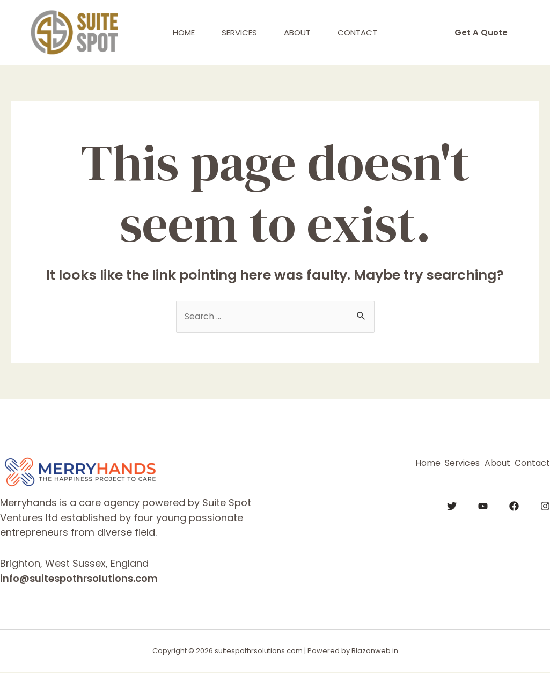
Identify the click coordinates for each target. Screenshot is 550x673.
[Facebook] (514, 504)
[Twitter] (452, 504)
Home (184, 32)
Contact (357, 32)
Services (239, 32)
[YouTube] (483, 504)
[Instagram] (545, 504)
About (297, 32)
